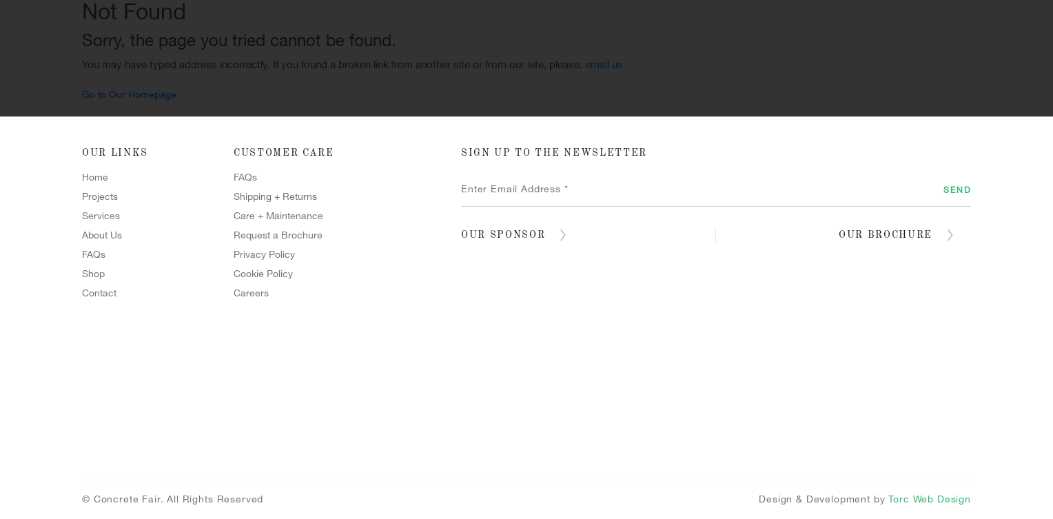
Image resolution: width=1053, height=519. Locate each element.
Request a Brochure (278, 235)
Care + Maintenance (278, 216)
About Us (102, 235)
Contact (853, 95)
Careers (251, 293)
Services (411, 95)
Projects (293, 95)
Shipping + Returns (275, 196)
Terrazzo (649, 95)
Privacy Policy (264, 254)
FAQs (93, 254)
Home (189, 95)
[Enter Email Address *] (716, 189)
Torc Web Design (929, 499)
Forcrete (529, 95)
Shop (753, 95)
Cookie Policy (263, 273)
